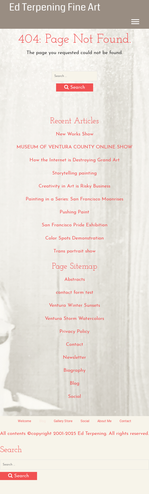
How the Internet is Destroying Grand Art (75, 160)
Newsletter (74, 357)
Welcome (24, 421)
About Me (104, 421)
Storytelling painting (74, 173)
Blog (74, 383)
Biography (75, 370)
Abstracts (74, 279)
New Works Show (74, 134)
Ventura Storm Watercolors (74, 318)
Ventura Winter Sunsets (74, 305)
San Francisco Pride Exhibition (74, 225)
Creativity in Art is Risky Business (74, 186)
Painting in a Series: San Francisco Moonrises (74, 199)
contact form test (74, 292)
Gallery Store (63, 421)
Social (74, 396)
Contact (74, 344)
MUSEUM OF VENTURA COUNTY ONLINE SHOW (74, 147)
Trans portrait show (74, 251)
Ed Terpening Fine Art (54, 7)
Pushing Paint (74, 212)
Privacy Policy (74, 331)
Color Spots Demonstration (74, 238)
